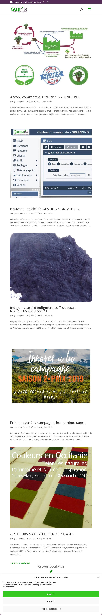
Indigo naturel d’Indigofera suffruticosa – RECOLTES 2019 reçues (43, 309)
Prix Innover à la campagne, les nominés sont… (48, 422)
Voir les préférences (51, 608)
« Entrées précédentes (20, 563)
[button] (98, 577)
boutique (51, 566)
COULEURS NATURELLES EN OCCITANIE (42, 534)
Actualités (47, 101)
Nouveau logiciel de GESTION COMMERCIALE (46, 208)
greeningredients (21, 101)
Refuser (51, 601)
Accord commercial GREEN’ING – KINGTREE (45, 97)
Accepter (51, 594)
